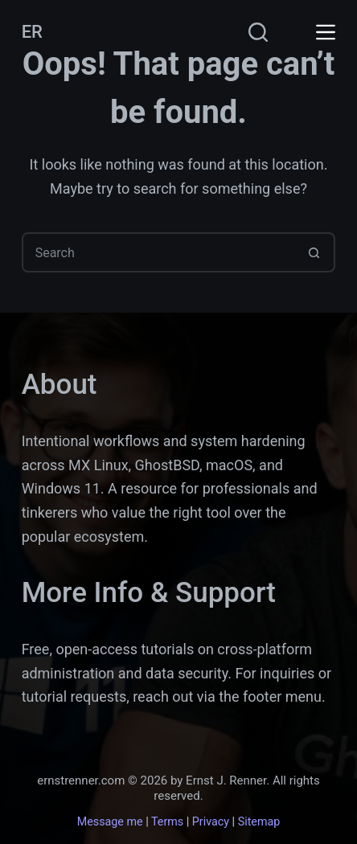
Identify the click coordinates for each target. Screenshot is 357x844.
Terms (167, 821)
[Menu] (325, 32)
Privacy (210, 821)
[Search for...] (158, 252)
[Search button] (313, 252)
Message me (110, 821)
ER (32, 32)
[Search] (258, 32)
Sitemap (259, 821)
